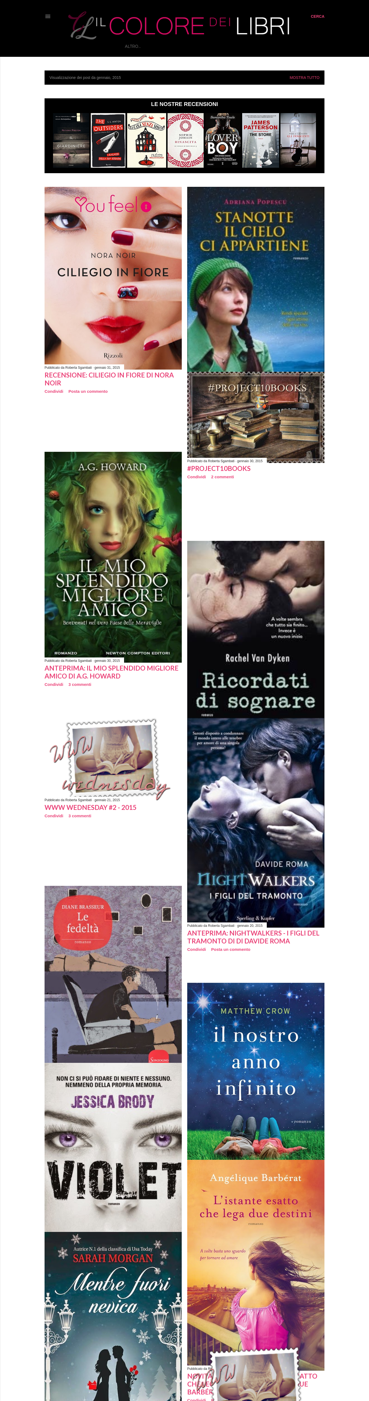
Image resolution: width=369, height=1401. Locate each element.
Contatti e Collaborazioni (266, 46)
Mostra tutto (305, 77)
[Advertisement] (123, 445)
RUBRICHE (194, 46)
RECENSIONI (166, 46)
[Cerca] (317, 16)
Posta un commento (88, 391)
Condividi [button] (54, 391)
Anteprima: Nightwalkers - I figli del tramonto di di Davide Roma (253, 937)
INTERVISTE (220, 46)
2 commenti (222, 476)
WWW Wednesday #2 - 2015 (91, 807)
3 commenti (80, 684)
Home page (137, 46)
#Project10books (219, 468)
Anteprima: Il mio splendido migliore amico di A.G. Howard (111, 672)
